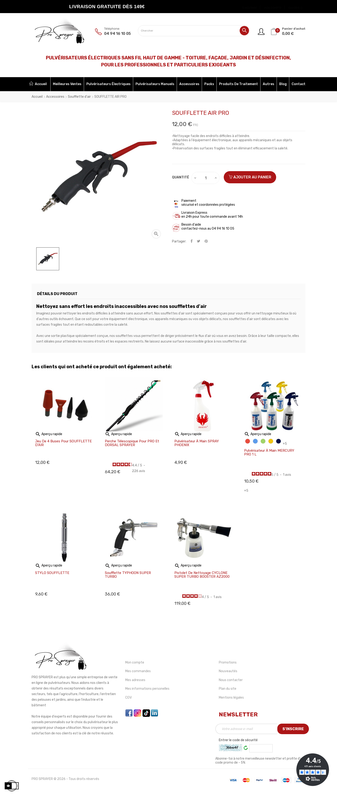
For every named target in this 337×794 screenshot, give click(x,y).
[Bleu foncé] (278, 441)
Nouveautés (228, 671)
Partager (191, 241)
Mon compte (134, 662)
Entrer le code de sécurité (238, 740)
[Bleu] (255, 441)
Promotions (228, 662)
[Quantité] (206, 178)
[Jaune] (270, 441)
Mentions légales (231, 698)
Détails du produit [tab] (57, 294)
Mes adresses (135, 680)
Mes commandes (138, 671)
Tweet (198, 241)
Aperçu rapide (48, 434)
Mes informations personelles (147, 689)
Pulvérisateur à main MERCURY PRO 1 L (269, 452)
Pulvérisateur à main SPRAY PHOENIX (196, 443)
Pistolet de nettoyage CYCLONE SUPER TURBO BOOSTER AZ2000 (202, 575)
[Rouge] (247, 441)
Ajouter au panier (250, 177)
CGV (128, 698)
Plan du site (227, 689)
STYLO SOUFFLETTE (52, 573)
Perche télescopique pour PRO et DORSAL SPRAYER (132, 443)
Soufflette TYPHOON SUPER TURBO (128, 575)
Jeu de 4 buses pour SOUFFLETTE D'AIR (63, 443)
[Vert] (263, 441)
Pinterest (206, 241)
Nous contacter (231, 680)
